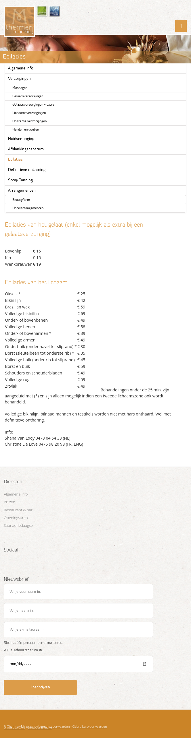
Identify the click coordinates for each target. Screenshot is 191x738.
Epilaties (15, 160)
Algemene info (20, 68)
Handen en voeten (25, 129)
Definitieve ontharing (26, 170)
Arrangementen (22, 191)
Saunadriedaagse (18, 525)
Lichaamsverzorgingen (29, 113)
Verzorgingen (19, 79)
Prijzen (9, 501)
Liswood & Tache (40, 727)
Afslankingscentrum (26, 149)
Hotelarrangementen (27, 208)
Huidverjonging (21, 139)
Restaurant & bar (18, 509)
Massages (19, 88)
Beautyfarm (21, 200)
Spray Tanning (20, 180)
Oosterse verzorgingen (29, 121)
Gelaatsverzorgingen (27, 96)
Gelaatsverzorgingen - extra (33, 104)
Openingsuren (16, 517)
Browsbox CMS (14, 727)
